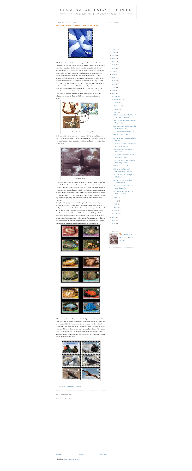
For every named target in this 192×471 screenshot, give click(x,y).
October (116, 103)
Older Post (102, 454)
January (116, 213)
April (116, 204)
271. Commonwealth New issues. (124, 166)
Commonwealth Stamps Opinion (96, 10)
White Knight (126, 234)
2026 (113, 52)
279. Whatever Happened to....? (123, 132)
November (117, 99)
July (115, 112)
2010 (113, 224)
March (116, 207)
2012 (113, 217)
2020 (113, 71)
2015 (113, 87)
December (117, 96)
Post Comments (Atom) (72, 459)
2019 (113, 74)
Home (81, 454)
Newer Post (59, 454)
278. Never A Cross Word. (121, 135)
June (115, 198)
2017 (113, 81)
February (117, 210)
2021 (113, 68)
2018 (113, 78)
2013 (113, 93)
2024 (113, 58)
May (115, 201)
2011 (113, 221)
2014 (113, 90)
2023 (113, 62)
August (116, 109)
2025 (113, 55)
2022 (113, 65)
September (117, 106)
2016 (113, 84)
